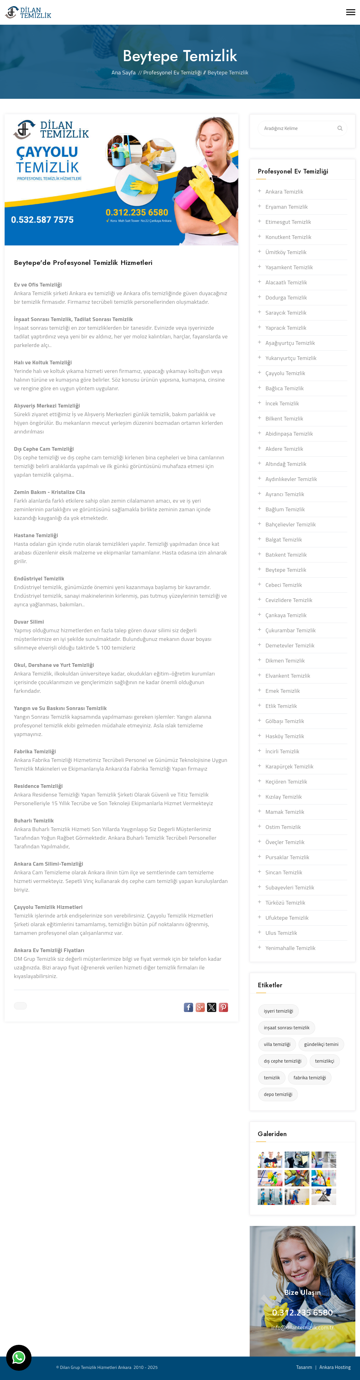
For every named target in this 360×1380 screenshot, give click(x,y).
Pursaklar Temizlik (287, 857)
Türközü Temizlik (285, 902)
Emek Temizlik (282, 691)
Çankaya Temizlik (286, 615)
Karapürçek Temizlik (289, 766)
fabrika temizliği (310, 1077)
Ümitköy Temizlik (286, 252)
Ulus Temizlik (281, 933)
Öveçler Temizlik (284, 842)
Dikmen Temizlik (285, 660)
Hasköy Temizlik (284, 736)
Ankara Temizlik (284, 191)
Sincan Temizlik (283, 872)
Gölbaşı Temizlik (284, 721)
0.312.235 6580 (302, 1312)
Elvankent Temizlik (287, 675)
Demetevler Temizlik (290, 645)
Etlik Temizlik (281, 706)
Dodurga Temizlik (286, 297)
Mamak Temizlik (284, 812)
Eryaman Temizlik (286, 207)
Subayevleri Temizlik (289, 887)
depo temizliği (278, 1094)
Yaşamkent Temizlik (289, 267)
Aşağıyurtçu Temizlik (290, 343)
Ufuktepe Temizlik (287, 918)
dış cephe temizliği (282, 1060)
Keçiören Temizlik (286, 781)
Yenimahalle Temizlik (290, 948)
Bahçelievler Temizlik (290, 524)
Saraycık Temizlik (286, 312)
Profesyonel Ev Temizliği (172, 72)
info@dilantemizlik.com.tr (302, 1327)
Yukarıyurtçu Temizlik (290, 358)
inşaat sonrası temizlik (286, 1027)
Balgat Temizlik (283, 539)
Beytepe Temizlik (285, 570)
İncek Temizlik (282, 403)
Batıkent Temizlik (286, 554)
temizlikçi (324, 1060)
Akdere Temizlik (284, 449)
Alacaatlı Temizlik (286, 282)
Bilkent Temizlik (284, 418)
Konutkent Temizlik (288, 237)
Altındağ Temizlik (286, 464)
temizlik (272, 1077)
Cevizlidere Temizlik (288, 600)
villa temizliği (277, 1044)
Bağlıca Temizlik (284, 388)
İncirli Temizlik (282, 751)
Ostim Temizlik (283, 827)
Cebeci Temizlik (283, 585)
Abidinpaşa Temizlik (289, 433)
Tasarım (304, 1367)
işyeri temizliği (278, 1010)
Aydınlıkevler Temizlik (291, 479)
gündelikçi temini (321, 1044)
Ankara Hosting (335, 1367)
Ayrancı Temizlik (284, 494)
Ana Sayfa (124, 72)
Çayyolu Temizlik (285, 373)
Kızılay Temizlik (283, 796)
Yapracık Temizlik (286, 328)
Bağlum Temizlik (285, 509)
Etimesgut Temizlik (288, 222)
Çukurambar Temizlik (290, 630)
